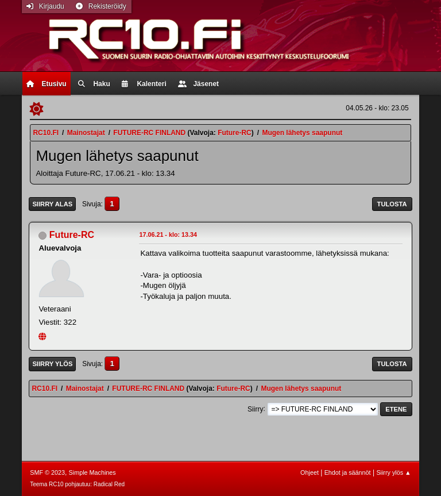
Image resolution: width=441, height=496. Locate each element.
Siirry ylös (52, 363)
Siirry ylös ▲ (393, 472)
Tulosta (392, 204)
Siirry (255, 409)
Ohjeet (309, 472)
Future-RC (235, 133)
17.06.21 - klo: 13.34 (168, 234)
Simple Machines (92, 472)
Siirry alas (52, 204)
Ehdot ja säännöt (347, 472)
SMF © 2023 (47, 472)
